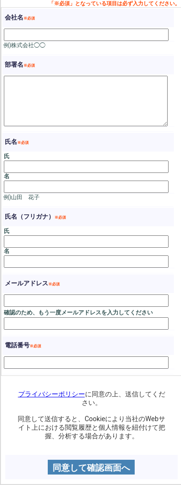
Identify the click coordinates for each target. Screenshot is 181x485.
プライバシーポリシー (51, 394)
